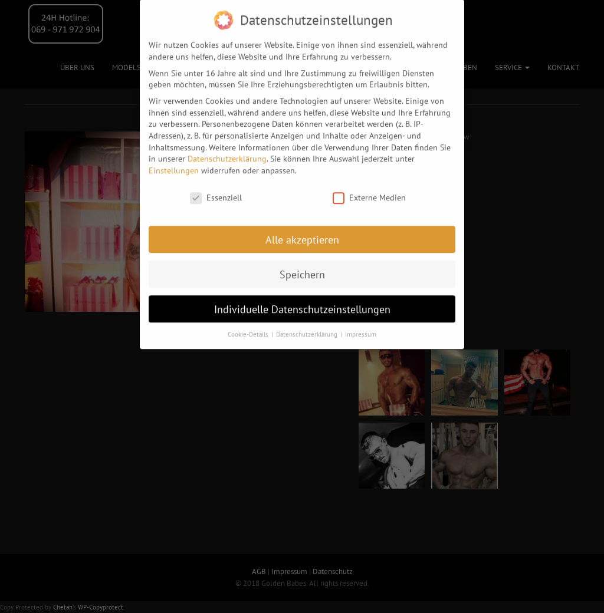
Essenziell (216, 188)
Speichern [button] (302, 264)
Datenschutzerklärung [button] (307, 325)
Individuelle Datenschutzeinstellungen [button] (302, 299)
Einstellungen (174, 161)
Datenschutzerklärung (227, 149)
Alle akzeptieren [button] (302, 229)
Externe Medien (369, 188)
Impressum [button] (360, 325)
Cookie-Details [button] (249, 325)
